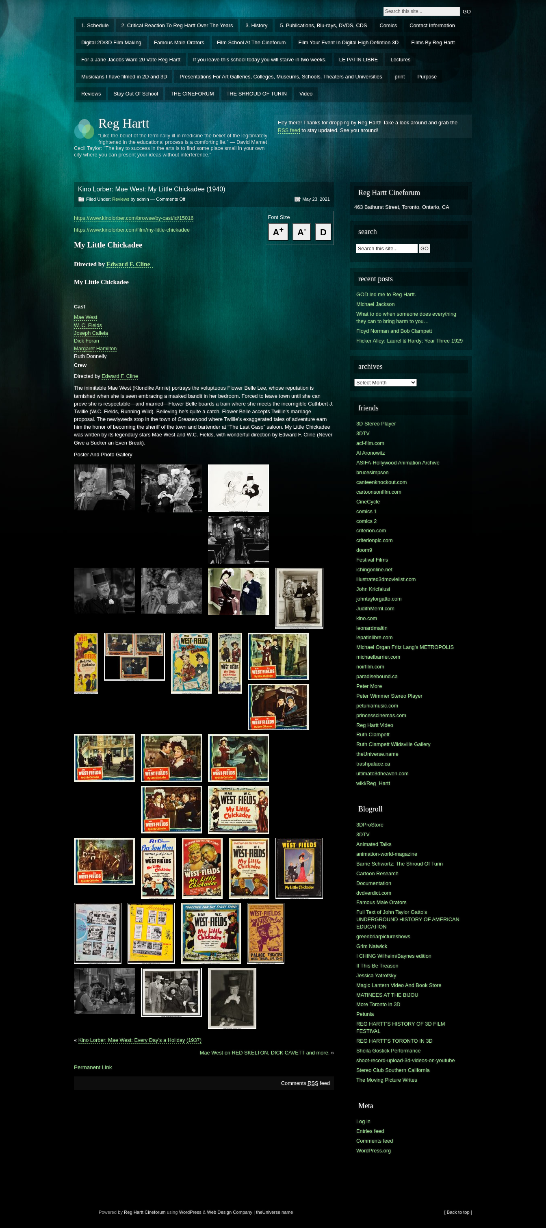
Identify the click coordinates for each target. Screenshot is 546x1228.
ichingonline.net (374, 569)
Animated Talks (374, 844)
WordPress (190, 1212)
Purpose (427, 77)
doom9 (364, 550)
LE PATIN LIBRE (358, 59)
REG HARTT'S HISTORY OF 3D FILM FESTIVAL (400, 1027)
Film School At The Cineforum (251, 42)
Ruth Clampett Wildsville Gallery (393, 744)
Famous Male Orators (179, 42)
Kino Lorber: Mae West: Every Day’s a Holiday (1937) (140, 1040)
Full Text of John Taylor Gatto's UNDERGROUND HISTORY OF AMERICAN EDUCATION (407, 919)
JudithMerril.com (375, 608)
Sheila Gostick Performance (388, 1051)
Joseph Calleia (91, 333)
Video (306, 94)
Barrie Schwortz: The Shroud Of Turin (399, 864)
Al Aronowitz (370, 453)
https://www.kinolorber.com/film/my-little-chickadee (132, 230)
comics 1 (366, 511)
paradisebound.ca (377, 676)
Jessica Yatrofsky (376, 975)
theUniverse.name (377, 754)
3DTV (363, 433)
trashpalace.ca (373, 764)
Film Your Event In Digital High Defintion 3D (348, 42)
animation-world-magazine (386, 854)
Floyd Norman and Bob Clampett (394, 331)
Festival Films (372, 560)
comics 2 (366, 521)
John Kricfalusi (373, 589)
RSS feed (289, 130)
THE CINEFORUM (192, 94)
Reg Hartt (123, 123)
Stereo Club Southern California (393, 1070)
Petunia (365, 1014)
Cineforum (155, 1212)
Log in (363, 1121)
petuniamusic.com (377, 706)
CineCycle (368, 502)
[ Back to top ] (458, 1212)
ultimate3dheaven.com (382, 773)
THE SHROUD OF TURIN (257, 94)
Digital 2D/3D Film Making (111, 42)
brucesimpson (372, 472)
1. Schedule (95, 25)
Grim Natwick (371, 946)
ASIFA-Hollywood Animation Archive (398, 463)
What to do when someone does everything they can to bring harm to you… (406, 317)
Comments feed (305, 1083)
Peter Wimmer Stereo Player (389, 696)
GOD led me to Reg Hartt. (386, 294)
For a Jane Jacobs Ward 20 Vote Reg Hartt (130, 59)
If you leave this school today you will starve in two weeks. (260, 59)
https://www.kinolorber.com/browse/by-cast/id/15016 (133, 218)
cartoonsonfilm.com (378, 492)
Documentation (373, 883)
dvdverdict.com (373, 893)
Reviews (91, 94)
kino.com (366, 618)
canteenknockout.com (381, 482)
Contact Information (432, 25)
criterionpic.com (374, 540)
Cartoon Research (377, 873)
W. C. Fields (88, 325)
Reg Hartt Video (374, 725)
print (400, 77)
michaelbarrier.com (378, 657)
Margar (82, 348)
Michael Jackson (375, 304)
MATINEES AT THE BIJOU (387, 995)
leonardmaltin (372, 628)
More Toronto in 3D (378, 1004)
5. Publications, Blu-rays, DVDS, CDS (323, 25)
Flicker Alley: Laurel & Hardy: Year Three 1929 (409, 341)
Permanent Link (93, 1067)
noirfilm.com (370, 667)
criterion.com (371, 530)
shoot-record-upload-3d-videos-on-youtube (405, 1060)
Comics (388, 25)
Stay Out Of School (135, 94)
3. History (256, 25)
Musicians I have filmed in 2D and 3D (124, 77)
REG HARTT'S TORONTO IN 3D (394, 1041)
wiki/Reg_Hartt (373, 783)
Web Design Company (229, 1212)
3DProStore (370, 825)
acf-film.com (370, 443)
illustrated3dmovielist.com (386, 579)
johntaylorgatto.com (379, 599)
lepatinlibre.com (374, 637)
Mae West (85, 317)
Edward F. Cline (129, 263)
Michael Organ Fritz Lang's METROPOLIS (405, 647)
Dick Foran (86, 341)
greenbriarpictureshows (383, 936)
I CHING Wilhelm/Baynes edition (393, 956)
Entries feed (370, 1131)
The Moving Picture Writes (386, 1080)
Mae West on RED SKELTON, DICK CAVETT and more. (265, 1053)
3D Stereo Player (376, 424)
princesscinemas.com (381, 715)
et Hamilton (104, 348)
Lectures (400, 59)
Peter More (369, 686)
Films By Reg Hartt (433, 42)
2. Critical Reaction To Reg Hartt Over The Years (177, 25)
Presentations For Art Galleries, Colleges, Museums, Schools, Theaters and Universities (281, 77)
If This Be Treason (377, 966)
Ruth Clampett (373, 734)
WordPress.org (373, 1151)
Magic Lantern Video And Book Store (399, 985)
